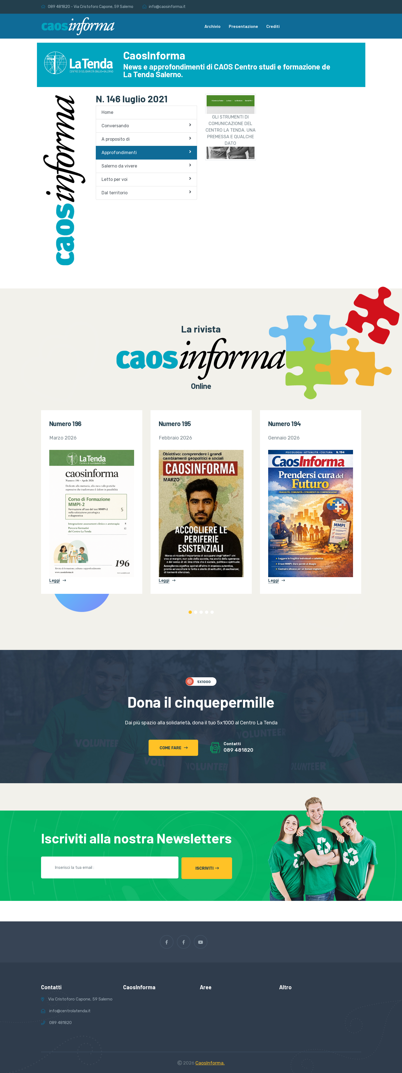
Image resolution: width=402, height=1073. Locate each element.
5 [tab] (212, 612)
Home (107, 112)
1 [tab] (190, 612)
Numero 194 (284, 423)
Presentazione (243, 26)
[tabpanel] (91, 502)
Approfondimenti (146, 152)
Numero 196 (65, 423)
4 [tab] (206, 612)
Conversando (146, 125)
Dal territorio (146, 192)
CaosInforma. (210, 1062)
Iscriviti (209, 867)
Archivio (212, 26)
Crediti (273, 26)
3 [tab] (201, 612)
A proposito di (146, 139)
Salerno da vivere (146, 166)
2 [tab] (195, 612)
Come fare (174, 747)
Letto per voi (146, 179)
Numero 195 (175, 423)
